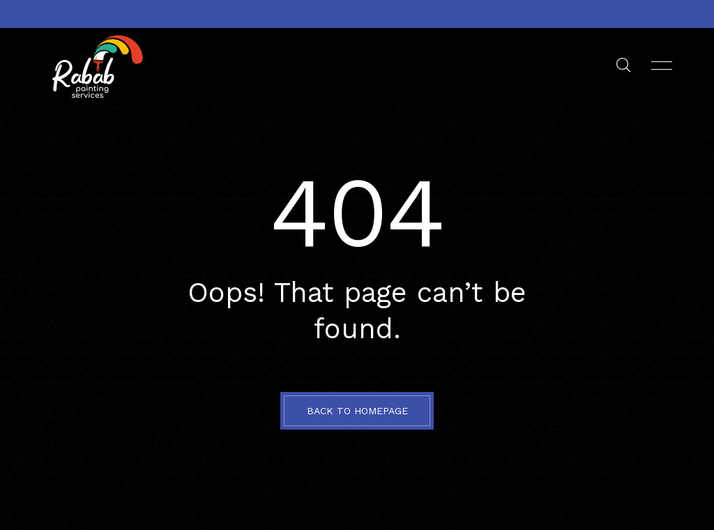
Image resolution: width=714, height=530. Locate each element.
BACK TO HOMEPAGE (357, 410)
